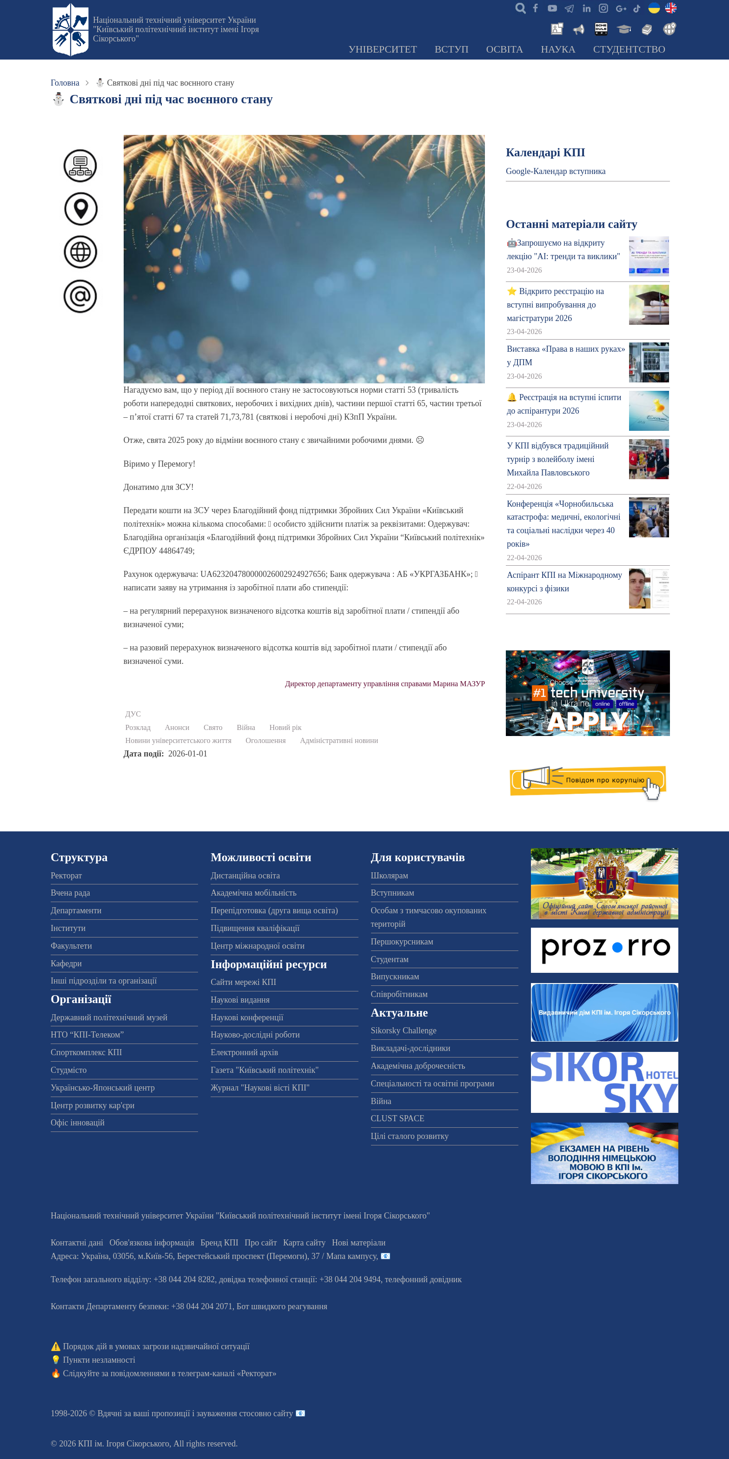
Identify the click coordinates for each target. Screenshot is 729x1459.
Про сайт (261, 1242)
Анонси (177, 727)
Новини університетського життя (179, 740)
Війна (246, 727)
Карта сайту (304, 1242)
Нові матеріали (358, 1242)
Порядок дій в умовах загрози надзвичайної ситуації (156, 1346)
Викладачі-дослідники (411, 1048)
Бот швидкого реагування (282, 1306)
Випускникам (395, 976)
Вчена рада (70, 892)
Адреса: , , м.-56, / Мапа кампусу (213, 1256)
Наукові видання (240, 999)
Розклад (138, 727)
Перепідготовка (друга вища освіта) (274, 910)
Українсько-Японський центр (103, 1087)
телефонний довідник (423, 1279)
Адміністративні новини (339, 740)
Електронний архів (244, 1052)
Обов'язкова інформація (152, 1242)
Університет (382, 49)
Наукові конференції (247, 1017)
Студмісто (68, 1070)
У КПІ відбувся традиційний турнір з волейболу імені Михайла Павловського (558, 459)
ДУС (133, 714)
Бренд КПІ (219, 1242)
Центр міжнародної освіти (258, 945)
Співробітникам (399, 994)
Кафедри (66, 963)
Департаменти (76, 910)
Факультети (71, 945)
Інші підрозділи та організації (104, 980)
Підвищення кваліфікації (255, 928)
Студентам (390, 959)
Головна (65, 82)
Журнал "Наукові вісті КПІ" (260, 1087)
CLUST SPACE (398, 1118)
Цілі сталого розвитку (410, 1136)
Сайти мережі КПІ (243, 982)
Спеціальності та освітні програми (433, 1083)
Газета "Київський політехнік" (264, 1070)
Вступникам (392, 892)
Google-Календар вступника (556, 171)
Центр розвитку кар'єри (92, 1105)
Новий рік (285, 727)
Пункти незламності (99, 1360)
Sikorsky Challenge (404, 1030)
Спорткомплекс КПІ (86, 1052)
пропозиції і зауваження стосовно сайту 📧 (228, 1413)
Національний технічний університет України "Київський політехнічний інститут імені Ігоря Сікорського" (176, 29)
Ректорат (66, 875)
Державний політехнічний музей (109, 1017)
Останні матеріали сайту (571, 224)
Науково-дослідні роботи (255, 1034)
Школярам (389, 875)
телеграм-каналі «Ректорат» (227, 1373)
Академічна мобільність (254, 892)
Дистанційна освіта (245, 875)
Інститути (68, 928)
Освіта (505, 49)
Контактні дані (77, 1242)
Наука (558, 49)
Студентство (629, 49)
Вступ (452, 49)
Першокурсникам (402, 941)
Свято (213, 727)
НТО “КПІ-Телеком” (87, 1034)
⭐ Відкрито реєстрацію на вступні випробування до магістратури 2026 (555, 305)
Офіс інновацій (78, 1122)
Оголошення (265, 740)
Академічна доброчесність (418, 1066)
